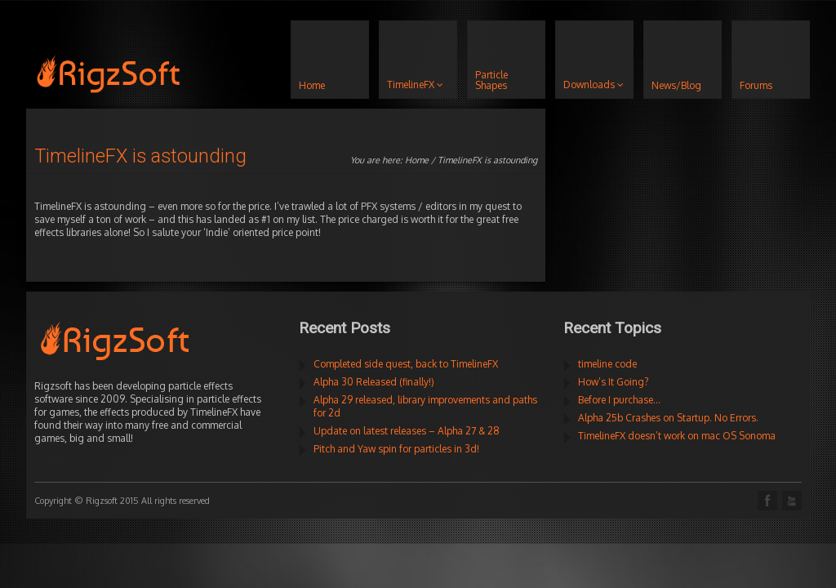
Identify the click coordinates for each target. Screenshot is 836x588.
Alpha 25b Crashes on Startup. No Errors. (668, 418)
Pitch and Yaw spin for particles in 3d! (396, 449)
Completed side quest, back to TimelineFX (406, 364)
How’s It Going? (613, 382)
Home (417, 160)
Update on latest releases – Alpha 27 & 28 (407, 431)
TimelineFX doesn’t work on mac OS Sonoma (677, 436)
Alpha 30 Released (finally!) (374, 382)
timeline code (607, 364)
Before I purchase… (619, 400)
